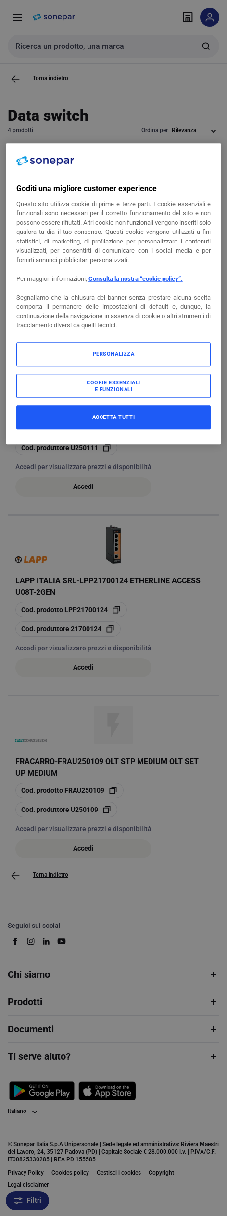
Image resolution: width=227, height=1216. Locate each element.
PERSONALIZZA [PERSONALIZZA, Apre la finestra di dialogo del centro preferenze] (114, 353)
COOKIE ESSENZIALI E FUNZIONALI (113, 386)
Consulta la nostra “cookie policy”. (135, 278)
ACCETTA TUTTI (113, 417)
